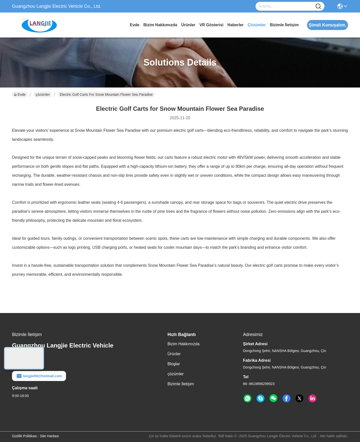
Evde (134, 25)
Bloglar (174, 364)
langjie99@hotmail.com (39, 376)
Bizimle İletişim (284, 25)
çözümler (257, 25)
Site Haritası (49, 436)
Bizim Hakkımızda (160, 25)
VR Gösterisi (212, 25)
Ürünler (188, 25)
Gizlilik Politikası (24, 436)
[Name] (318, 6)
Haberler (236, 25)
